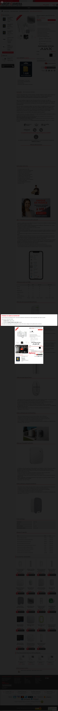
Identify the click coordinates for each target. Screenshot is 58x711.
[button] (2, 2)
